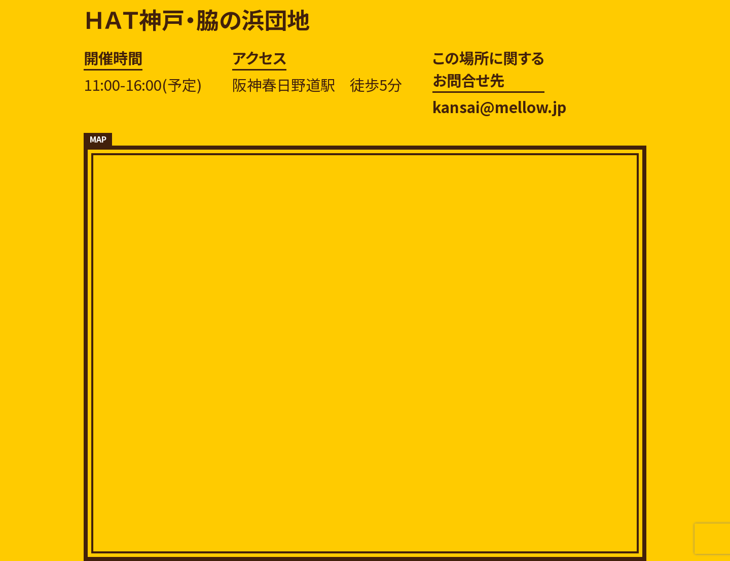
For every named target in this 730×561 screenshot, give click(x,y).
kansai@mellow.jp (499, 106)
